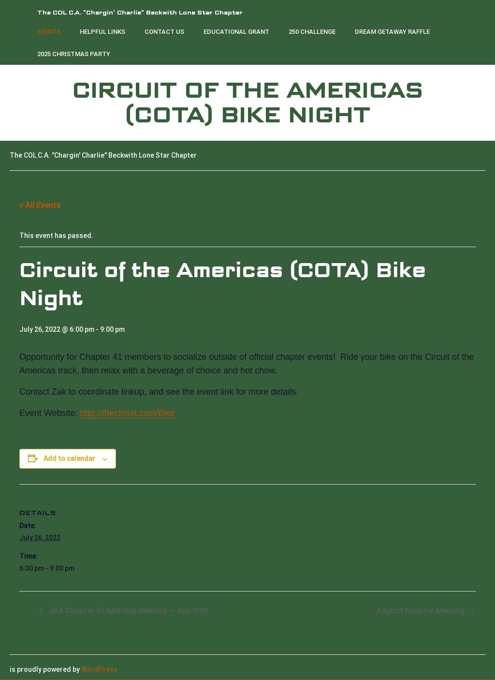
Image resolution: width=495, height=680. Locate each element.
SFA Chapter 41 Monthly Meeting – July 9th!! (128, 610)
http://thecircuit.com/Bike (127, 413)
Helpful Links (102, 31)
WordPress (99, 669)
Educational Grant (236, 31)
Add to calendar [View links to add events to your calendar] (69, 458)
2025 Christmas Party (73, 54)
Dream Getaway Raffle (392, 31)
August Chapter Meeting (421, 610)
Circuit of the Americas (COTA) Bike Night (247, 103)
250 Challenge (312, 31)
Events (48, 31)
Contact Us (164, 31)
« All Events (39, 205)
